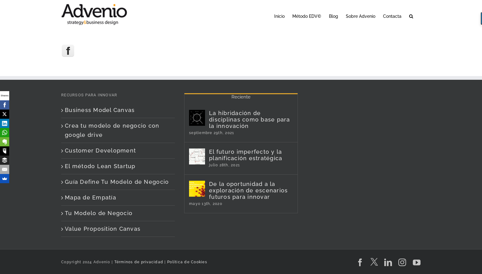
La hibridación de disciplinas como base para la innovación (249, 119)
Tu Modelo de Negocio (98, 213)
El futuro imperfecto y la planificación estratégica (245, 155)
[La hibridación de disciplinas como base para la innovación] (197, 118)
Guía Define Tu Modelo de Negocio (117, 182)
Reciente (241, 97)
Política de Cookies (187, 262)
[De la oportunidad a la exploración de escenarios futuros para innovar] (197, 189)
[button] (411, 16)
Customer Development (100, 150)
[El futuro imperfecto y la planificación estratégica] (197, 156)
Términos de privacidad (138, 262)
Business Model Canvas (100, 110)
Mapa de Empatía (90, 197)
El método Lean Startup (100, 166)
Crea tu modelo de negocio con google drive (112, 130)
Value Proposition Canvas (102, 229)
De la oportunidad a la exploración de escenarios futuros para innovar (248, 190)
